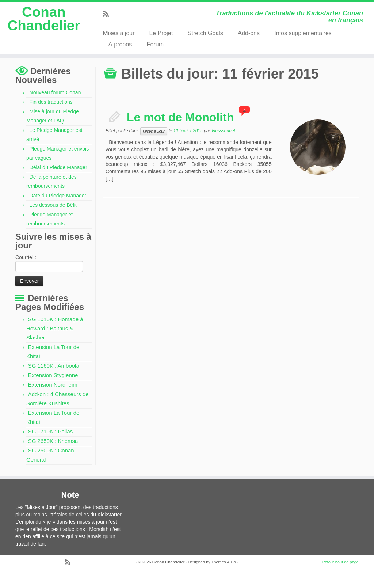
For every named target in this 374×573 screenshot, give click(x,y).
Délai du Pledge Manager (58, 167)
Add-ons (249, 33)
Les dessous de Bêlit (53, 205)
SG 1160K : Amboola (53, 366)
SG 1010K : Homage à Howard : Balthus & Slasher (54, 328)
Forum (155, 44)
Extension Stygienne (53, 375)
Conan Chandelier (43, 19)
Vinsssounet (223, 130)
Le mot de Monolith (180, 117)
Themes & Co (223, 562)
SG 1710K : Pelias (50, 431)
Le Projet (161, 33)
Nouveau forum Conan (55, 92)
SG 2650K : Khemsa (53, 441)
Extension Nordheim (52, 385)
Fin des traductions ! (53, 102)
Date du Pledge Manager (58, 195)
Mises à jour (118, 33)
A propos (120, 44)
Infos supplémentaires (303, 33)
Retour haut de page (340, 562)
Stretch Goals (205, 33)
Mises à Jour (154, 131)
